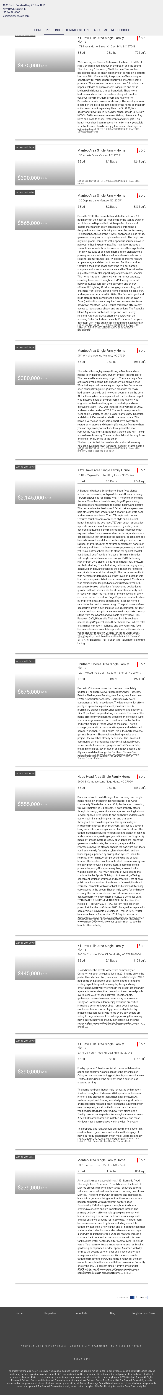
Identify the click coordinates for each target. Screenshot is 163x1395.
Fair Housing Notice (126, 1346)
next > (143, 1297)
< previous (122, 1297)
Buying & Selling (78, 30)
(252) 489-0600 (11, 12)
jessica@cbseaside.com (16, 16)
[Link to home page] (81, 8)
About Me (101, 30)
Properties (54, 30)
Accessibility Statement (89, 1346)
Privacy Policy (56, 1346)
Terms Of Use (31, 1346)
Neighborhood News (126, 30)
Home (38, 30)
